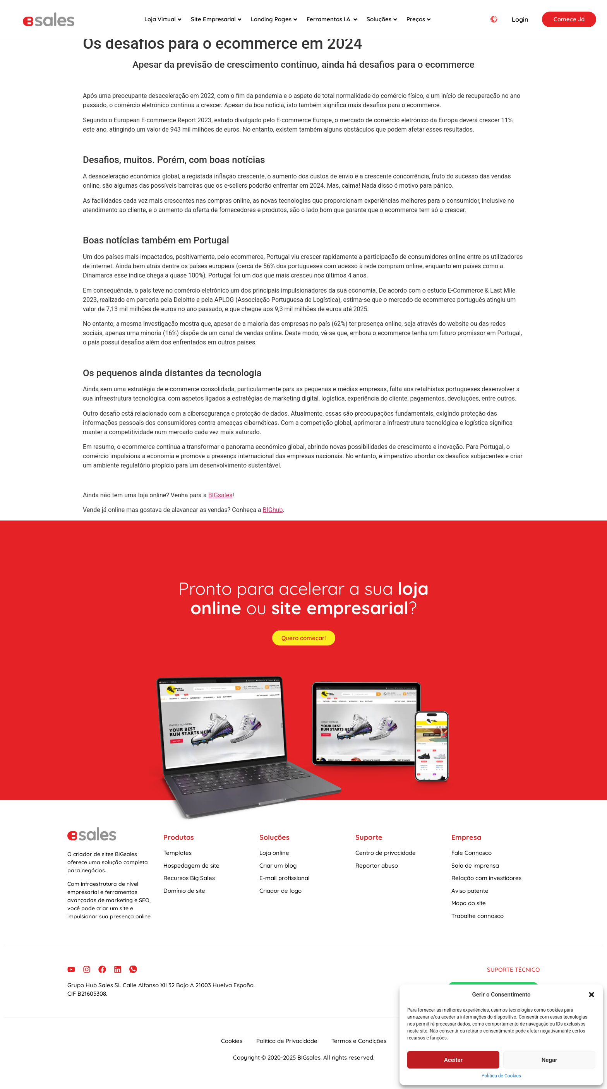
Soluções (382, 19)
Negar (549, 1059)
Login (520, 19)
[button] (591, 994)
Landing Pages (274, 19)
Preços (418, 19)
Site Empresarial (216, 19)
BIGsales (220, 503)
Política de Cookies (501, 1076)
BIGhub (273, 517)
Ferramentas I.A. (332, 19)
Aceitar (453, 1059)
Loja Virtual (162, 19)
